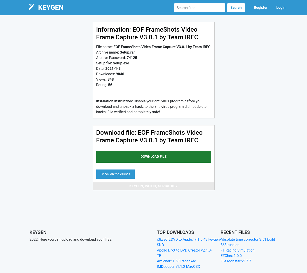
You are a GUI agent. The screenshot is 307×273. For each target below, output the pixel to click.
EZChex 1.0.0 (231, 256)
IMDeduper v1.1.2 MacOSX (178, 266)
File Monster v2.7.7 (235, 261)
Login (280, 7)
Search (236, 7)
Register (260, 7)
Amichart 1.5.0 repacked (176, 261)
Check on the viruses (115, 174)
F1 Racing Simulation (237, 250)
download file (153, 157)
